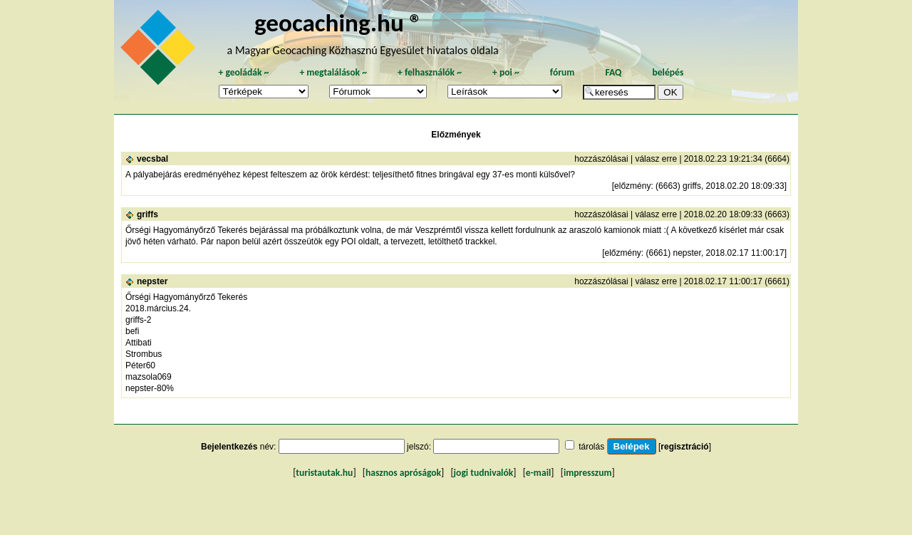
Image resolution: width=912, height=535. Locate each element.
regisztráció (684, 447)
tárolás (591, 447)
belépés (667, 72)
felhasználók (430, 72)
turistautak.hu (324, 473)
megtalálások (333, 72)
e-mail (538, 473)
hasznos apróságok (403, 473)
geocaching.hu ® (338, 22)
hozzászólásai (601, 159)
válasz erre (656, 159)
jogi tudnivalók (484, 473)
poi (505, 72)
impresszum (588, 473)
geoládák (243, 72)
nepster (152, 281)
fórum (562, 72)
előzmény (632, 186)
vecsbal (152, 159)
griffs (147, 214)
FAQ (613, 72)
